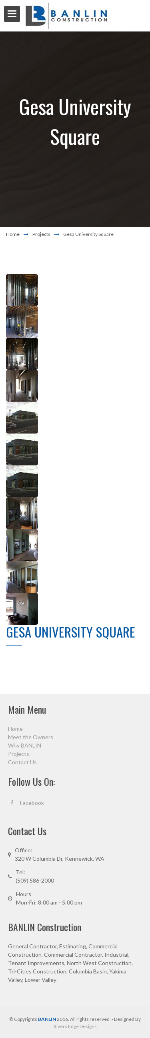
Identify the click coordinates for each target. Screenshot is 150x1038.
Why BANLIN (24, 745)
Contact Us (22, 762)
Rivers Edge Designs (75, 1026)
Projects (41, 234)
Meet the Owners (30, 737)
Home (13, 234)
